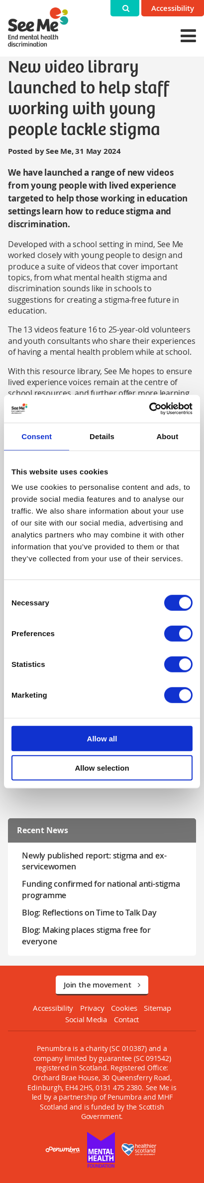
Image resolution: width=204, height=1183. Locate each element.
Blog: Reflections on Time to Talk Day (89, 912)
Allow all (102, 738)
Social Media (86, 1019)
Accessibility (172, 8)
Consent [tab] (36, 436)
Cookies (124, 1008)
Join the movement (102, 985)
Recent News (42, 830)
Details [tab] (102, 436)
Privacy (92, 1008)
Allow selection (102, 767)
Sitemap (157, 1008)
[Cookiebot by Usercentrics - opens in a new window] (149, 408)
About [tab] (167, 436)
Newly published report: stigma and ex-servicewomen (94, 861)
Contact (126, 1019)
